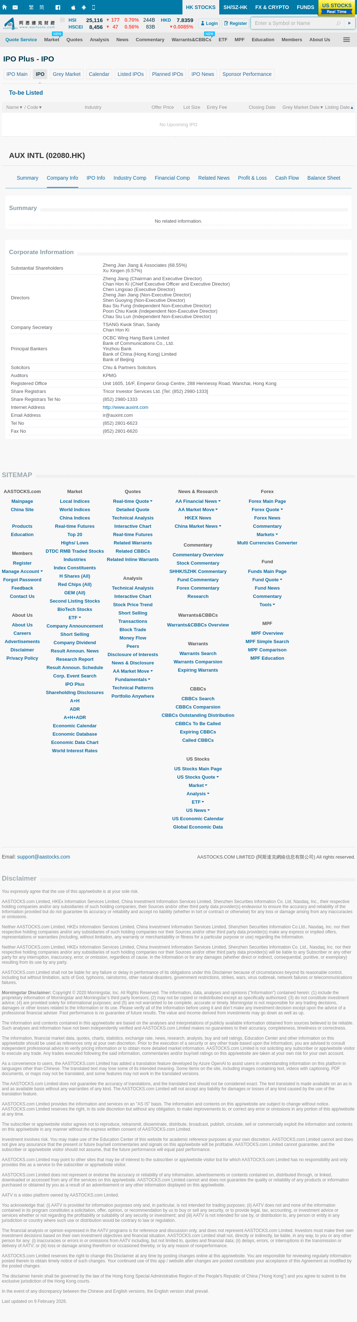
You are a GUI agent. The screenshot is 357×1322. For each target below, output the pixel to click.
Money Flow (132, 638)
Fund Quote (267, 579)
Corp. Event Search (74, 676)
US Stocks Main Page (198, 768)
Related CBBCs (133, 551)
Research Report (74, 659)
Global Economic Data (198, 827)
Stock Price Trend (133, 604)
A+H (74, 700)
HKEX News (198, 518)
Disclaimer (22, 650)
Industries (74, 559)
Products (22, 526)
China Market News (198, 526)
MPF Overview (267, 633)
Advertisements (22, 641)
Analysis (197, 793)
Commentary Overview (198, 554)
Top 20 (74, 534)
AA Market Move (133, 671)
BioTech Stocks (74, 609)
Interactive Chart (132, 526)
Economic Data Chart (74, 742)
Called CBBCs (197, 740)
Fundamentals (132, 679)
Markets (267, 534)
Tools (267, 604)
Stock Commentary (198, 563)
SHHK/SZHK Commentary (198, 571)
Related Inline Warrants (133, 559)
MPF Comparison (267, 650)
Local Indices (74, 501)
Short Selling (74, 634)
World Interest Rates (74, 750)
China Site (22, 509)
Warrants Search (198, 653)
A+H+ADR (74, 717)
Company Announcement (75, 626)
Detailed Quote (132, 509)
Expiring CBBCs (198, 732)
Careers (22, 633)
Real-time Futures (75, 526)
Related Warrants (133, 543)
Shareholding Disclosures (74, 692)
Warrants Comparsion (197, 661)
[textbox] (303, 23)
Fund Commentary (198, 579)
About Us (22, 625)
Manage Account (22, 571)
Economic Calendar (75, 725)
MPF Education (267, 658)
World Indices (75, 509)
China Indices (75, 518)
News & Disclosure (133, 663)
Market (198, 785)
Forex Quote (267, 509)
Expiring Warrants (198, 670)
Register (22, 563)
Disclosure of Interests (132, 654)
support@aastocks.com (43, 857)
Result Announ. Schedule (75, 667)
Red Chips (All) (75, 584)
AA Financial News (198, 501)
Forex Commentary (198, 588)
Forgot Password (22, 579)
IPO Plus (74, 684)
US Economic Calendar (198, 818)
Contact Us (22, 596)
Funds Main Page (267, 571)
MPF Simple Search (267, 641)
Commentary (267, 526)
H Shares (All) (75, 576)
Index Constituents (75, 567)
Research (198, 596)
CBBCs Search (198, 698)
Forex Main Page (267, 501)
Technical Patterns (133, 687)
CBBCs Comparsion (198, 707)
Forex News (267, 518)
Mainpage (22, 501)
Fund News (267, 588)
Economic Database (75, 734)
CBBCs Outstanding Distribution (198, 715)
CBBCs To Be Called (198, 723)
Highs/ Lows (75, 543)
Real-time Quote (133, 501)
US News (198, 810)
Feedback (22, 588)
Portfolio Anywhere (132, 696)
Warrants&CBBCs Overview (198, 625)
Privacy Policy (22, 658)
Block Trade (132, 629)
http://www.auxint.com (125, 407)
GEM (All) (74, 592)
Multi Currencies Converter (267, 543)
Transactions (132, 621)
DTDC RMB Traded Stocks (75, 551)
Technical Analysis (133, 518)
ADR (75, 709)
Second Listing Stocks (75, 601)
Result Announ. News (75, 651)
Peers (133, 646)
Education (22, 534)
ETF (75, 617)
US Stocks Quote (198, 777)
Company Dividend (75, 642)
